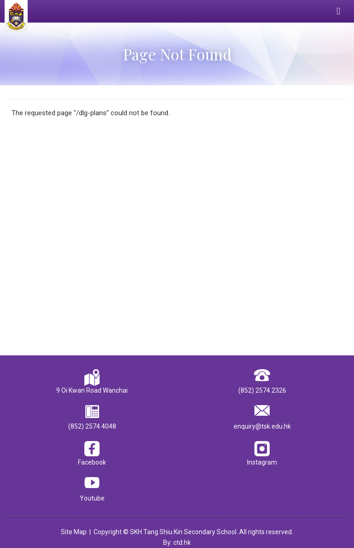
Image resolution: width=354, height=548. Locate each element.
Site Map (74, 532)
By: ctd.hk (177, 542)
